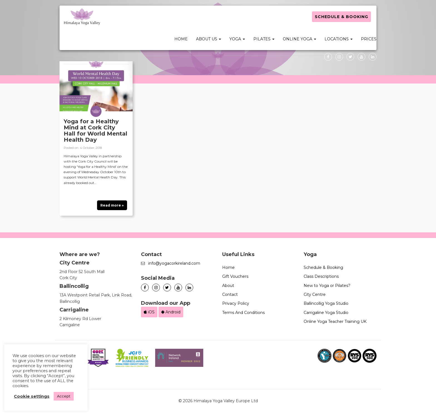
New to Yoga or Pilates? (327, 285)
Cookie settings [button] (31, 396)
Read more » (112, 205)
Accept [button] (63, 396)
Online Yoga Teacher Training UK (335, 321)
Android (170, 312)
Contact (230, 294)
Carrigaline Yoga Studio (326, 312)
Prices (368, 38)
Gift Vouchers (235, 276)
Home (181, 38)
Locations (338, 38)
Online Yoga (299, 38)
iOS (149, 312)
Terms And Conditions (243, 312)
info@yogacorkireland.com (174, 263)
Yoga (237, 38)
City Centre (315, 294)
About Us (208, 38)
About (228, 285)
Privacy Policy (235, 303)
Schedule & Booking (341, 16)
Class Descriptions (321, 276)
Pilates (263, 38)
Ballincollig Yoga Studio (326, 303)
